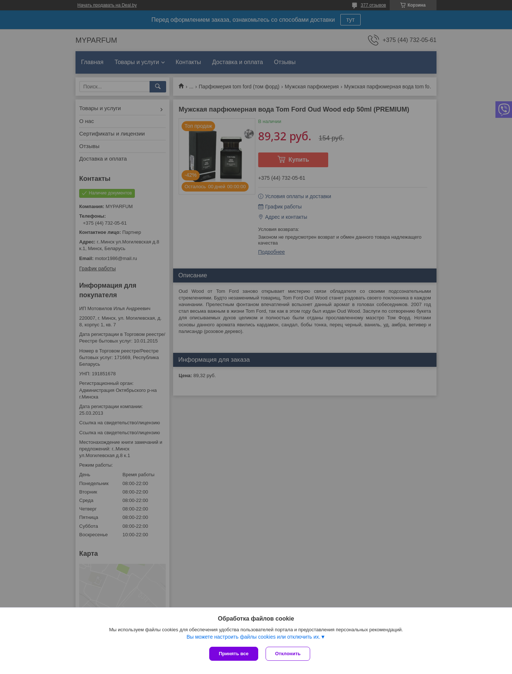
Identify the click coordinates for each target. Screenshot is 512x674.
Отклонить (288, 653)
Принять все (234, 653)
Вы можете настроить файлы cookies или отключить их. (253, 637)
